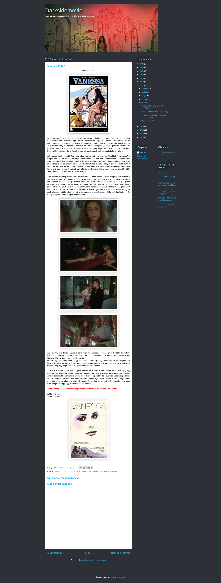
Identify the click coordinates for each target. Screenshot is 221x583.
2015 (142, 130)
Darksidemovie (63, 10)
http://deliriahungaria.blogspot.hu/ (166, 192)
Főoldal (87, 553)
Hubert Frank (86, 471)
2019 (142, 78)
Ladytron (161, 172)
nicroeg (143, 152)
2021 (142, 71)
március (145, 103)
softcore (113, 471)
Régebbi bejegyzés (120, 553)
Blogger (122, 577)
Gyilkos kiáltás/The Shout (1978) (154, 112)
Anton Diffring (60, 471)
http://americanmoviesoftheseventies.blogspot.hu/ (167, 185)
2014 (142, 133)
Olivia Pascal (104, 471)
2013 (142, 137)
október (145, 88)
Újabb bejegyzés (55, 553)
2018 (142, 82)
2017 (142, 85)
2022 (142, 67)
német (95, 471)
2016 (142, 126)
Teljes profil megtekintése (142, 157)
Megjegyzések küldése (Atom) (94, 560)
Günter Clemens (73, 471)
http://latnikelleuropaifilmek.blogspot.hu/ (167, 199)
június (144, 92)
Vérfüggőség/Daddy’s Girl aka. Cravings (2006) (153, 116)
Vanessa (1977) (147, 121)
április (144, 99)
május (144, 96)
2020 (142, 74)
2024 (142, 64)
